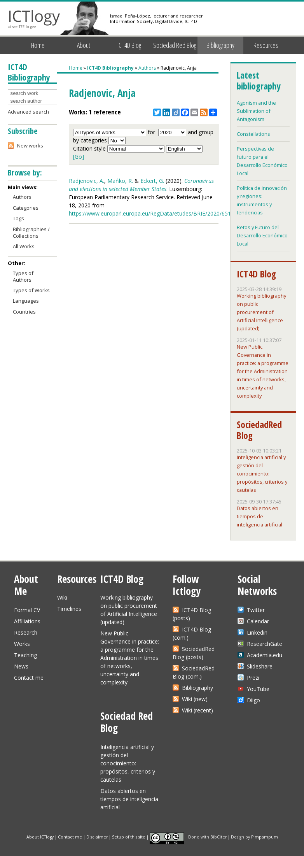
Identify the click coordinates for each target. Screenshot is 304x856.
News (21, 666)
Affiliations (27, 621)
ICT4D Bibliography (110, 68)
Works (22, 643)
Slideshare (260, 666)
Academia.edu (264, 655)
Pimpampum (264, 836)
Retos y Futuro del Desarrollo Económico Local (262, 235)
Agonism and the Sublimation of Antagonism (256, 111)
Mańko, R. (120, 180)
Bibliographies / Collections (31, 232)
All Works (24, 246)
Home (38, 45)
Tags (18, 218)
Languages (26, 300)
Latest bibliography (258, 80)
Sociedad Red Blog (174, 45)
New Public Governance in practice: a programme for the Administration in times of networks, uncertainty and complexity (262, 371)
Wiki (62, 597)
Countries (24, 311)
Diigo (253, 700)
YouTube (258, 689)
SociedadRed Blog (259, 430)
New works (30, 145)
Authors (147, 68)
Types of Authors (23, 276)
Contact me (29, 677)
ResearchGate (264, 643)
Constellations (253, 133)
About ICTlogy (40, 836)
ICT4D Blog (129, 45)
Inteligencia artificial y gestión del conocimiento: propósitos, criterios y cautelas (262, 473)
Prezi (253, 677)
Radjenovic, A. (86, 180)
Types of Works (31, 290)
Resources (265, 45)
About (83, 45)
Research (25, 632)
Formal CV (27, 610)
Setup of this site (128, 836)
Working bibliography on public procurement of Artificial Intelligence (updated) (261, 312)
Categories (25, 207)
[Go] (78, 156)
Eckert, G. (152, 180)
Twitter (256, 610)
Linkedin (257, 632)
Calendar (258, 621)
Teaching (25, 655)
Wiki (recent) (197, 710)
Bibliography (220, 45)
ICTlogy (34, 19)
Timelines (69, 608)
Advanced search (28, 111)
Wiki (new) (195, 699)
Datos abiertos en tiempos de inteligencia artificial (259, 516)
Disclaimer (97, 836)
